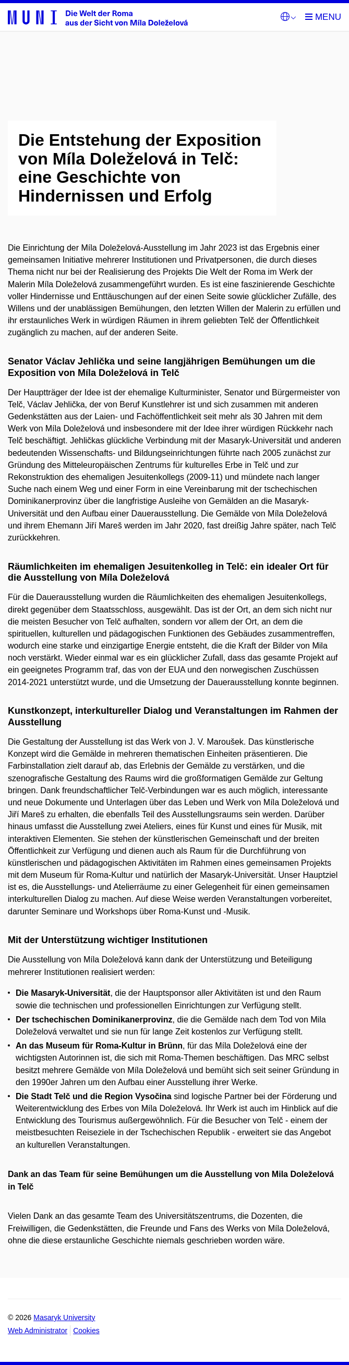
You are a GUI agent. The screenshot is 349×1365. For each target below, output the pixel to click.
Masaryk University (64, 1317)
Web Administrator (37, 1330)
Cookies (86, 1330)
